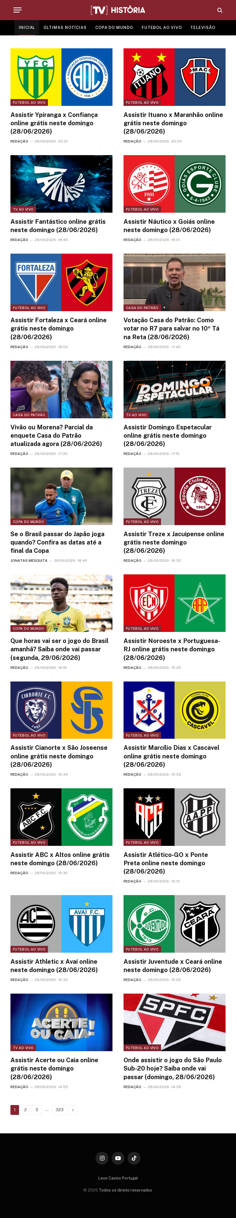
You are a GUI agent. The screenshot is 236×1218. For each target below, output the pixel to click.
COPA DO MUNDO (114, 27)
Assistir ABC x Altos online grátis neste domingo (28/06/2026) (60, 859)
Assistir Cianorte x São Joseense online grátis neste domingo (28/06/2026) (59, 756)
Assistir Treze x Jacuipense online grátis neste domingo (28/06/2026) (174, 542)
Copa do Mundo (28, 522)
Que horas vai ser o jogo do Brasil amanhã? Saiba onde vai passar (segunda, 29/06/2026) (59, 649)
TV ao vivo (23, 209)
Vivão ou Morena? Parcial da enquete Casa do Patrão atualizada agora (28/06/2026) (56, 436)
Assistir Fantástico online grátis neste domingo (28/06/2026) (58, 226)
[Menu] (18, 10)
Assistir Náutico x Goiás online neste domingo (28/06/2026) (169, 226)
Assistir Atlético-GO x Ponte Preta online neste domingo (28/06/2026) (166, 863)
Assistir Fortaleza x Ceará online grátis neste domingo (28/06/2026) (58, 328)
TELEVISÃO (202, 27)
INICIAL (27, 27)
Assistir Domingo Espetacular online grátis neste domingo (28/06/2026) (168, 436)
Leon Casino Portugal (118, 1178)
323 (60, 1109)
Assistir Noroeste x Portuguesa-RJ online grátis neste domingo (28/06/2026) (172, 649)
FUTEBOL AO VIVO (162, 27)
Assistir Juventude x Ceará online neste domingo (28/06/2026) (173, 966)
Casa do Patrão (142, 308)
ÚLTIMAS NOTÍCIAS (65, 27)
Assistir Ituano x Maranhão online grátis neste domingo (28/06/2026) (173, 123)
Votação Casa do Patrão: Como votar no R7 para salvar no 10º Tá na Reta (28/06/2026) (171, 328)
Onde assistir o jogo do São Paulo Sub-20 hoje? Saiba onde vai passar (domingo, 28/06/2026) (173, 1068)
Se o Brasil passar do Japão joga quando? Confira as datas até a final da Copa (57, 542)
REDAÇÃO (19, 141)
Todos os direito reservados (125, 1190)
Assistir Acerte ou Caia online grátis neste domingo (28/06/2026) (54, 1068)
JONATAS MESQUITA (29, 560)
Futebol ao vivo (29, 102)
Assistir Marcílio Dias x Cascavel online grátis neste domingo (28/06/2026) (171, 756)
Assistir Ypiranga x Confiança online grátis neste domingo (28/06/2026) (54, 123)
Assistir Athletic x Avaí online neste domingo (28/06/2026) (54, 966)
